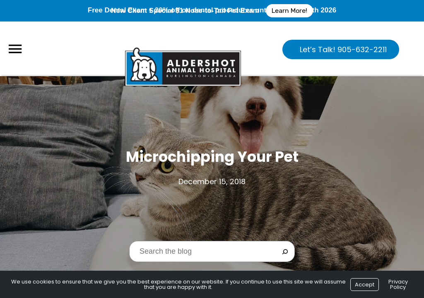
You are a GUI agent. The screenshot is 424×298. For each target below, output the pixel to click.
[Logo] (183, 48)
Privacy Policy (398, 284)
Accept (364, 284)
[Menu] (15, 49)
